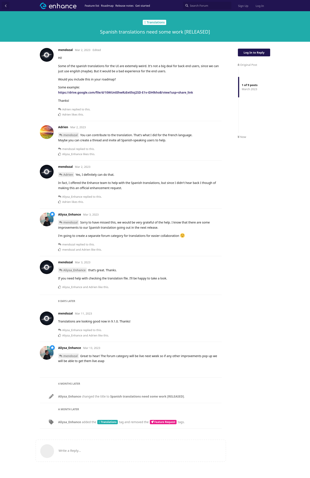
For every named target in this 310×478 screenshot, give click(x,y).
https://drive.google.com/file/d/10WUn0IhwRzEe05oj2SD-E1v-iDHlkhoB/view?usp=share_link (125, 92)
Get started (142, 6)
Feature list (92, 6)
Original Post (247, 65)
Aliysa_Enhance (74, 270)
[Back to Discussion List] (5, 5)
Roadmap (107, 6)
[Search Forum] (207, 5)
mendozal (70, 135)
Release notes (124, 6)
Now (242, 137)
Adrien (68, 175)
